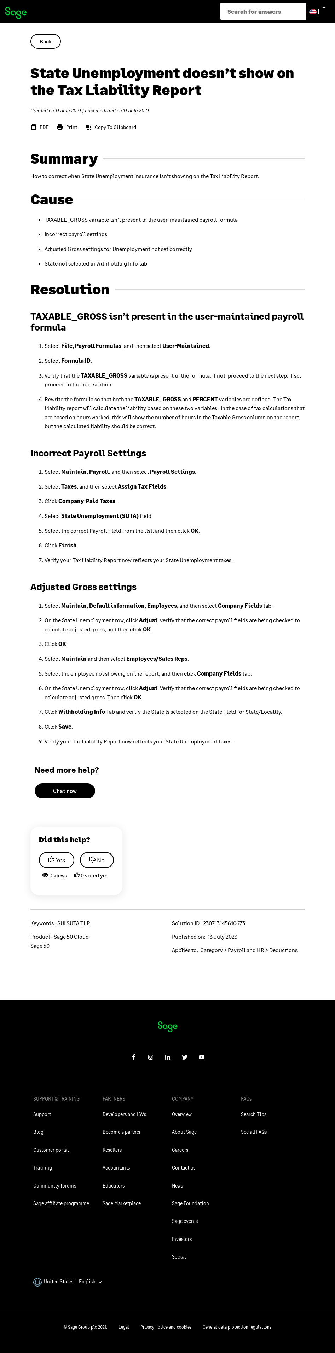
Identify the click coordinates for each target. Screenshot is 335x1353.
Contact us (183, 1168)
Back (46, 41)
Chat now (65, 790)
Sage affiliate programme (61, 1203)
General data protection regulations (237, 1327)
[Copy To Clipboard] (110, 127)
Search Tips (253, 1114)
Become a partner (122, 1132)
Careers (180, 1150)
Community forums (54, 1186)
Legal (124, 1327)
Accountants (116, 1168)
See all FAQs (254, 1132)
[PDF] (39, 127)
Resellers (112, 1150)
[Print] (67, 127)
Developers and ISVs (124, 1114)
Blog (38, 1132)
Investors (182, 1239)
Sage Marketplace (122, 1203)
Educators (114, 1186)
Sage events (185, 1221)
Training (42, 1168)
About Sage (184, 1132)
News (177, 1186)
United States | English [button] (68, 1281)
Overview (182, 1114)
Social (179, 1257)
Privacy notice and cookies (165, 1327)
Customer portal (51, 1150)
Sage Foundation (190, 1203)
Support (42, 1114)
